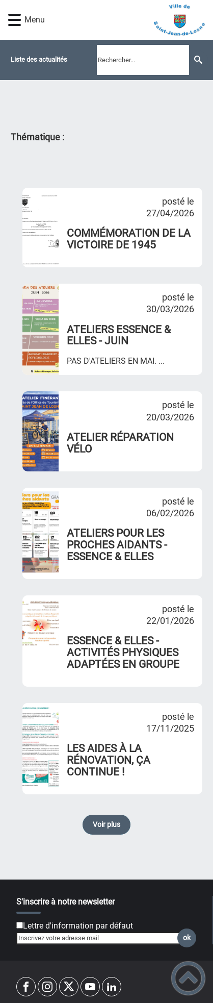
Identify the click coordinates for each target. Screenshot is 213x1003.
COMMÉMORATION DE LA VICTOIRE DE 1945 (129, 239)
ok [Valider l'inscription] (187, 938)
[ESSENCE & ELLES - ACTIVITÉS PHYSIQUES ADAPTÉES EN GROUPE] (40, 641)
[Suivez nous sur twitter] (68, 986)
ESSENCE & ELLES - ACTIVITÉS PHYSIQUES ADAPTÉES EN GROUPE (123, 652)
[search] (143, 60)
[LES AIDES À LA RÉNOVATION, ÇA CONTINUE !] (40, 748)
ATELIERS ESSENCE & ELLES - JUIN (119, 335)
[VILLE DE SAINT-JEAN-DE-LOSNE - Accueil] (123, 20)
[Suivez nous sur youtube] (90, 986)
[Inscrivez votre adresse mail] (102, 938)
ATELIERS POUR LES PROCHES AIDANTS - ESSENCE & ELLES (117, 545)
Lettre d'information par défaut (78, 926)
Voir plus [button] (106, 824)
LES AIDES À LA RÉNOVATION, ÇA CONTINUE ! (108, 760)
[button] (14, 20)
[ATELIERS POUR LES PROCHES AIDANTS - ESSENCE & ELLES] (40, 533)
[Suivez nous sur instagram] (47, 986)
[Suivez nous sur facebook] (26, 986)
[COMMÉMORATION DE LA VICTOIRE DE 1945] (40, 227)
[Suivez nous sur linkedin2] (111, 986)
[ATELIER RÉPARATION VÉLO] (40, 431)
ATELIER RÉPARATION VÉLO (120, 443)
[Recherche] (198, 60)
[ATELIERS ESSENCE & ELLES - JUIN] (40, 329)
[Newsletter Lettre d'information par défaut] (19, 925)
